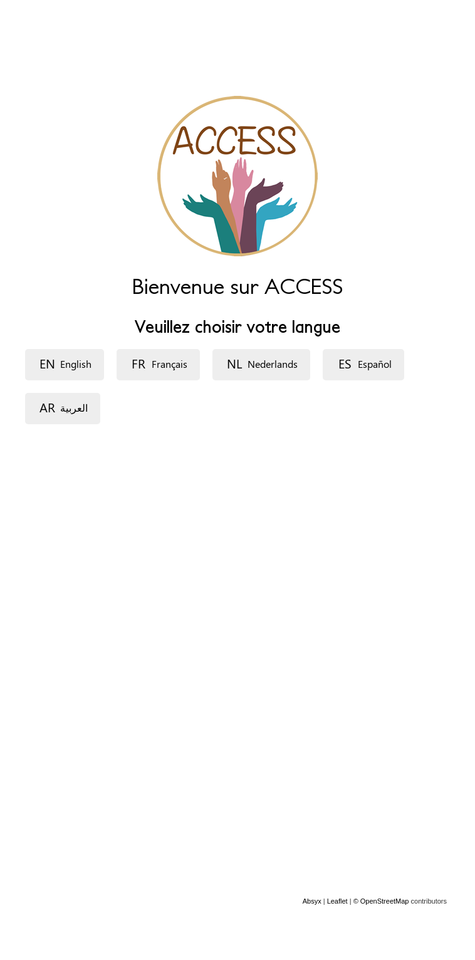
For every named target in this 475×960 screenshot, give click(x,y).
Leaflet (337, 901)
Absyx (312, 901)
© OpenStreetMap (382, 901)
